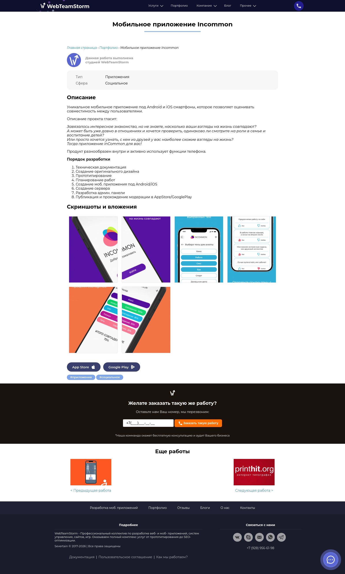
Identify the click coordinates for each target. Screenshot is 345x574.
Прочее (247, 5)
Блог (227, 5)
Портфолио (179, 5)
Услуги (155, 5)
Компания (205, 5)
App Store (83, 367)
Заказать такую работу (198, 423)
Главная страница (82, 48)
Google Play (121, 367)
